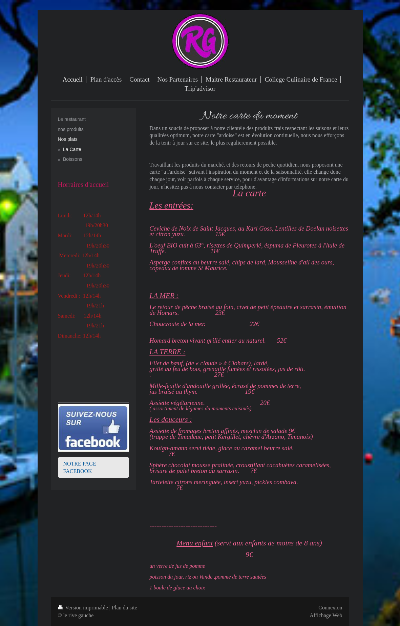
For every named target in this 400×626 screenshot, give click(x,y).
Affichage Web (326, 615)
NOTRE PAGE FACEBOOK (80, 467)
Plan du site (124, 607)
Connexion (330, 607)
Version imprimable (83, 607)
